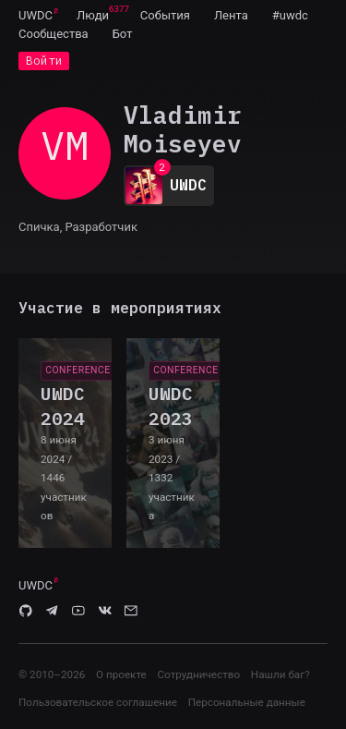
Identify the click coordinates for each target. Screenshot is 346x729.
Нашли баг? (280, 674)
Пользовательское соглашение (97, 702)
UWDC (35, 15)
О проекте (121, 674)
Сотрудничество (198, 674)
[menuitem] (35, 14)
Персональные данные (246, 702)
